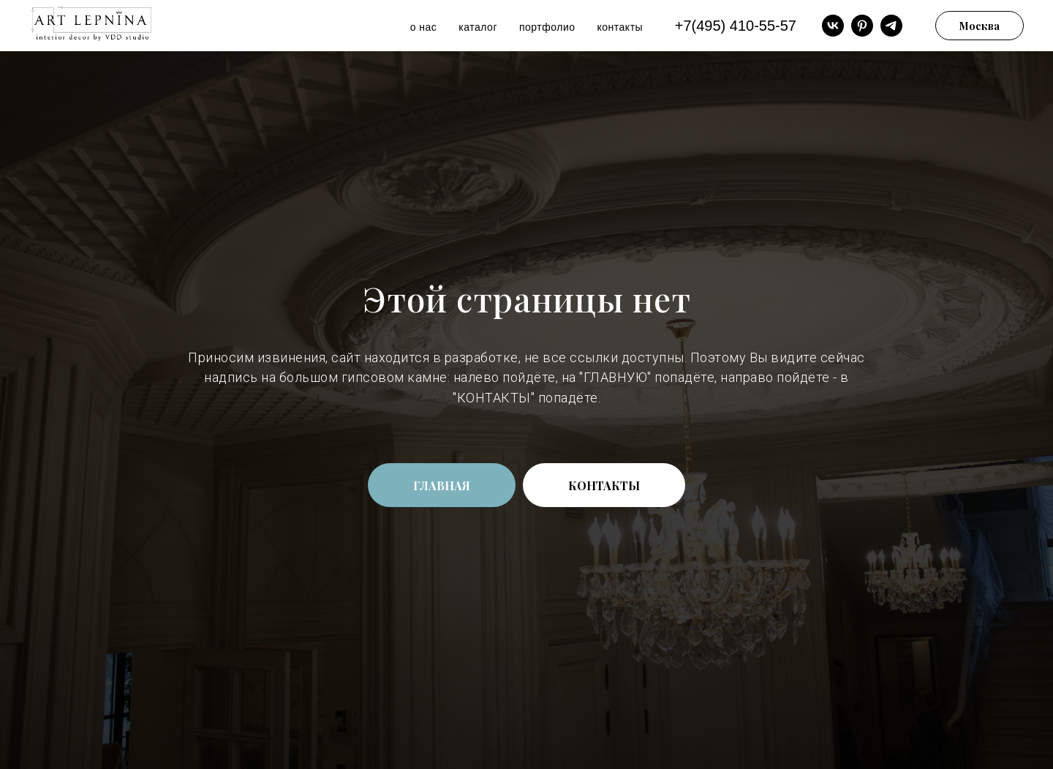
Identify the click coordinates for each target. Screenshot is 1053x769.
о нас (423, 27)
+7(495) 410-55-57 (735, 26)
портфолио (547, 27)
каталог (477, 27)
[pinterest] (862, 26)
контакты (620, 27)
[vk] (833, 26)
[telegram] (891, 26)
